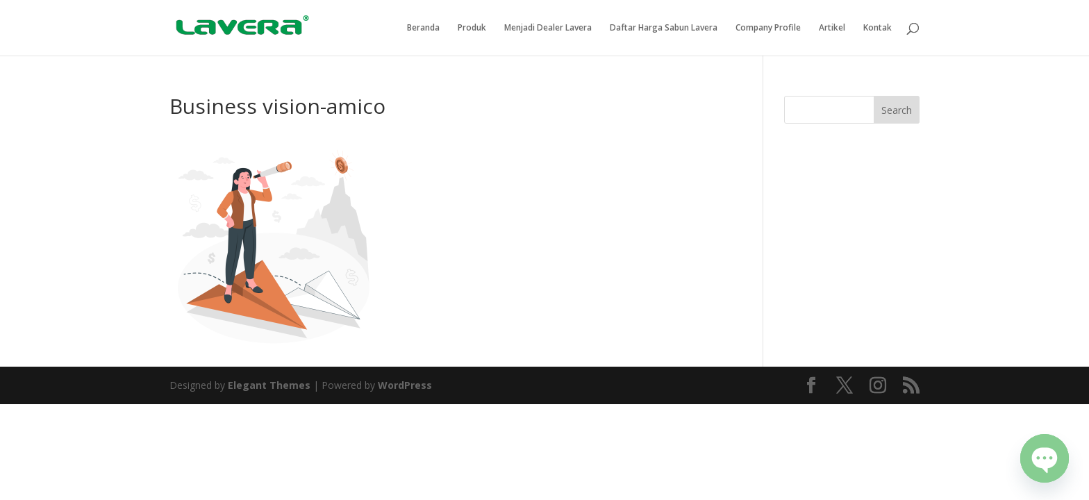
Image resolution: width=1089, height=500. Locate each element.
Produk (472, 28)
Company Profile (768, 28)
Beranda (423, 28)
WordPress (405, 385)
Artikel (832, 28)
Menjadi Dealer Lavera (548, 28)
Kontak (877, 28)
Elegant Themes (269, 385)
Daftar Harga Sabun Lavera (663, 28)
